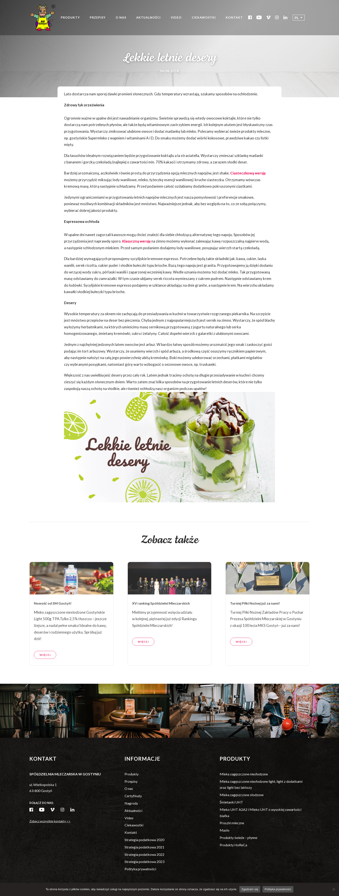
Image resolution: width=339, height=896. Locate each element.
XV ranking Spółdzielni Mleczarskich (161, 621)
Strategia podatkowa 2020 (144, 840)
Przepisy (98, 17)
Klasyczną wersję (136, 241)
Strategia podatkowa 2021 (144, 847)
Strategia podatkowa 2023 (144, 861)
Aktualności (148, 17)
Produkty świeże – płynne (238, 837)
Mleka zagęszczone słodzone (242, 795)
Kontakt (234, 17)
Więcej (45, 672)
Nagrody (131, 803)
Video (176, 17)
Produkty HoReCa (233, 845)
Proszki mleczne (232, 823)
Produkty (70, 17)
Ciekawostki (204, 17)
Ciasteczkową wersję (248, 173)
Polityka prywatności (140, 869)
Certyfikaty (133, 796)
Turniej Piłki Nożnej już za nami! (255, 621)
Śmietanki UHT (231, 802)
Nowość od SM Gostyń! (53, 621)
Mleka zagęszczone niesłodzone (244, 774)
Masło (224, 830)
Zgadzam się (249, 889)
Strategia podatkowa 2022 (144, 854)
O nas (121, 17)
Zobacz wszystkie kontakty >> (49, 821)
